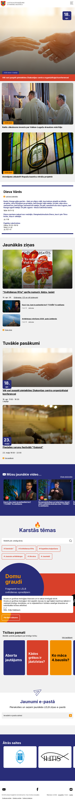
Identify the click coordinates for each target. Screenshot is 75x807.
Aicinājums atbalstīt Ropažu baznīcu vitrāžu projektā (27, 177)
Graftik (71, 795)
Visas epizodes (66, 477)
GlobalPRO (61, 795)
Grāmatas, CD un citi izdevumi (26, 297)
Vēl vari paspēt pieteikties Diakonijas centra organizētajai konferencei (35, 77)
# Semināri (9, 548)
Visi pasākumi (9, 458)
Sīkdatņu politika (17, 798)
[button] (71, 2)
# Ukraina (32, 556)
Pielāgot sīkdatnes (27, 798)
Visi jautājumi (67, 638)
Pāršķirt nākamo (11, 618)
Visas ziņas (8, 330)
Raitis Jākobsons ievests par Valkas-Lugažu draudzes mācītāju (32, 127)
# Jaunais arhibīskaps (13, 556)
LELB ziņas (7, 72)
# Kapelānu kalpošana (48, 549)
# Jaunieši (45, 556)
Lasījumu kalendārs (12, 196)
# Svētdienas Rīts (26, 549)
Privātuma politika (6, 798)
